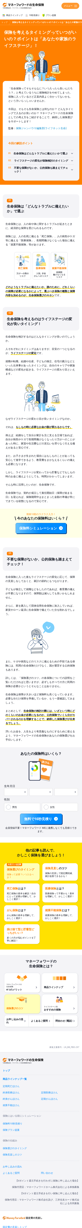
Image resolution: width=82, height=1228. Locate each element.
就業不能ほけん (11, 1105)
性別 (7, 800)
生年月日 (9, 786)
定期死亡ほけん (11, 1086)
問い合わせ (47, 1173)
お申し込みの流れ (12, 1166)
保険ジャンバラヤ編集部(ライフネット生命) (41, 128)
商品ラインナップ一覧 (15, 1079)
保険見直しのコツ (12, 1154)
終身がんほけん (11, 1099)
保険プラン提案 (11, 1130)
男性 (14, 807)
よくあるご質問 (11, 1173)
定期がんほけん (49, 1099)
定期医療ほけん (49, 1092)
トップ (4, 22)
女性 (52, 807)
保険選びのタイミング (15, 1148)
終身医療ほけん (11, 1092)
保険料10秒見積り (12, 1123)
